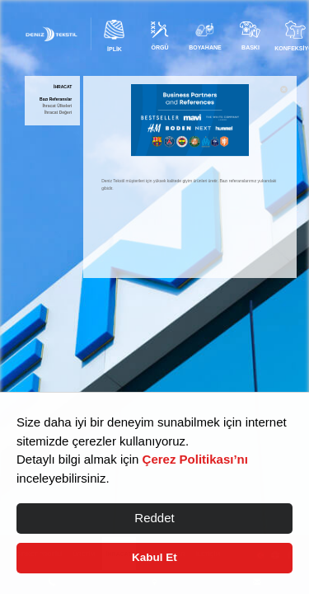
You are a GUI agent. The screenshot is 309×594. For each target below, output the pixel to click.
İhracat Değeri (58, 113)
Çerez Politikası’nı (195, 459)
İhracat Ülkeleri (57, 106)
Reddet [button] (154, 518)
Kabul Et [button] (154, 557)
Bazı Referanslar (56, 99)
